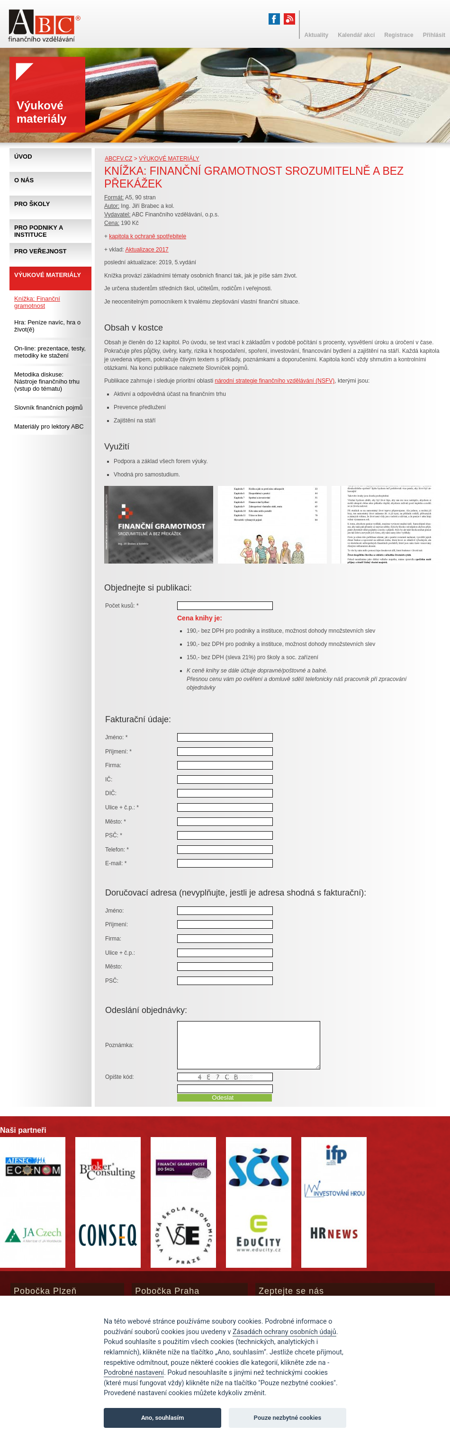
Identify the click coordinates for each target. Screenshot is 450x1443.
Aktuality (317, 35)
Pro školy (32, 203)
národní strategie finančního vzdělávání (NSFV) (274, 380)
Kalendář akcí (356, 35)
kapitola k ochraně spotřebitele (147, 236)
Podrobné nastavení (134, 1373)
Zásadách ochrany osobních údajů (284, 1332)
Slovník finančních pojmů (48, 407)
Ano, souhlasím (162, 1417)
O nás (24, 180)
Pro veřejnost (40, 251)
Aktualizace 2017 (146, 249)
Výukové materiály (169, 158)
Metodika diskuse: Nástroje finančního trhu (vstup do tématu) (47, 381)
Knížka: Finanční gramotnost (37, 302)
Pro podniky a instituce (38, 231)
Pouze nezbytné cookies (288, 1417)
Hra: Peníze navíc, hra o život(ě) (47, 326)
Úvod (23, 156)
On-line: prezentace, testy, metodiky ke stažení (50, 352)
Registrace (398, 35)
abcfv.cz (118, 158)
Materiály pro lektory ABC (49, 426)
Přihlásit (434, 35)
